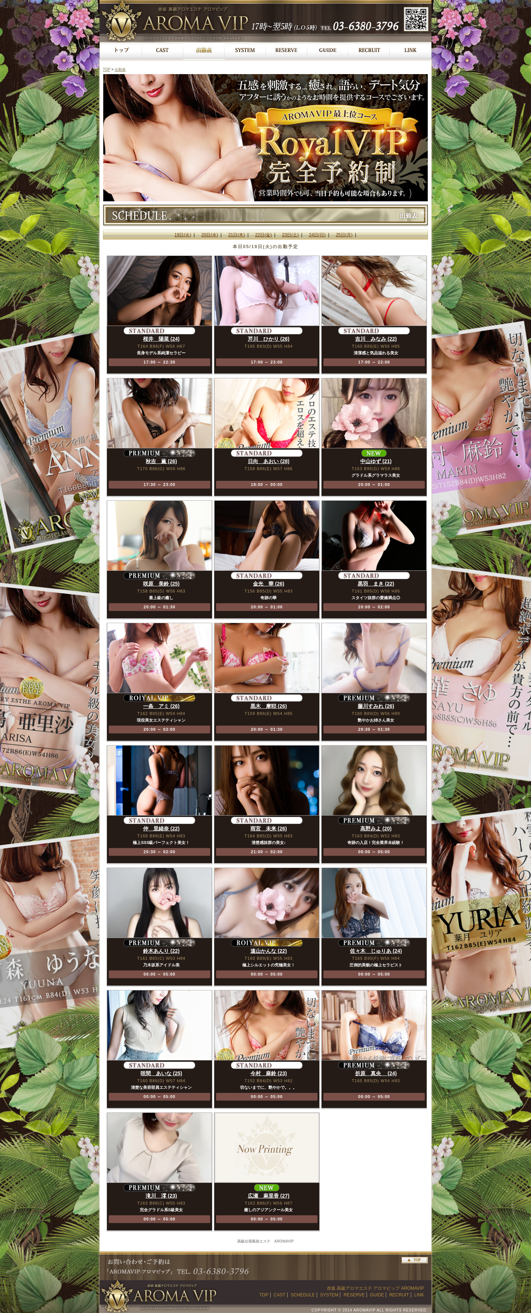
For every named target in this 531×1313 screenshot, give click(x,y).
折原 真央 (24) (376, 1073)
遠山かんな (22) (268, 951)
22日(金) (263, 234)
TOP (106, 69)
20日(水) (209, 234)
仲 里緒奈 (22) (161, 828)
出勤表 (120, 69)
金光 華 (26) (268, 584)
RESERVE (354, 1295)
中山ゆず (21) (376, 461)
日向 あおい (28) (268, 461)
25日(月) (344, 234)
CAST (279, 1295)
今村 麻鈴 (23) (268, 1073)
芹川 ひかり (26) (268, 339)
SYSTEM (329, 1295)
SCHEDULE (303, 1295)
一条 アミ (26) (161, 706)
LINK (419, 1295)
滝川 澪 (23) (161, 1196)
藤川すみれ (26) (376, 706)
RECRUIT (399, 1295)
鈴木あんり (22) (161, 951)
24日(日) (317, 234)
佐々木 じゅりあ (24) (376, 951)
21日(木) (236, 234)
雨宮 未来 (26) (268, 828)
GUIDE (377, 1295)
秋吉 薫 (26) (161, 461)
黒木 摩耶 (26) (268, 706)
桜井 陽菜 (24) (161, 339)
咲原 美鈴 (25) (161, 584)
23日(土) (290, 234)
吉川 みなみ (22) (376, 339)
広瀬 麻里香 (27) (268, 1196)
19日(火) (182, 234)
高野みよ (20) (376, 828)
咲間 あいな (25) (161, 1073)
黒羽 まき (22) (376, 584)
